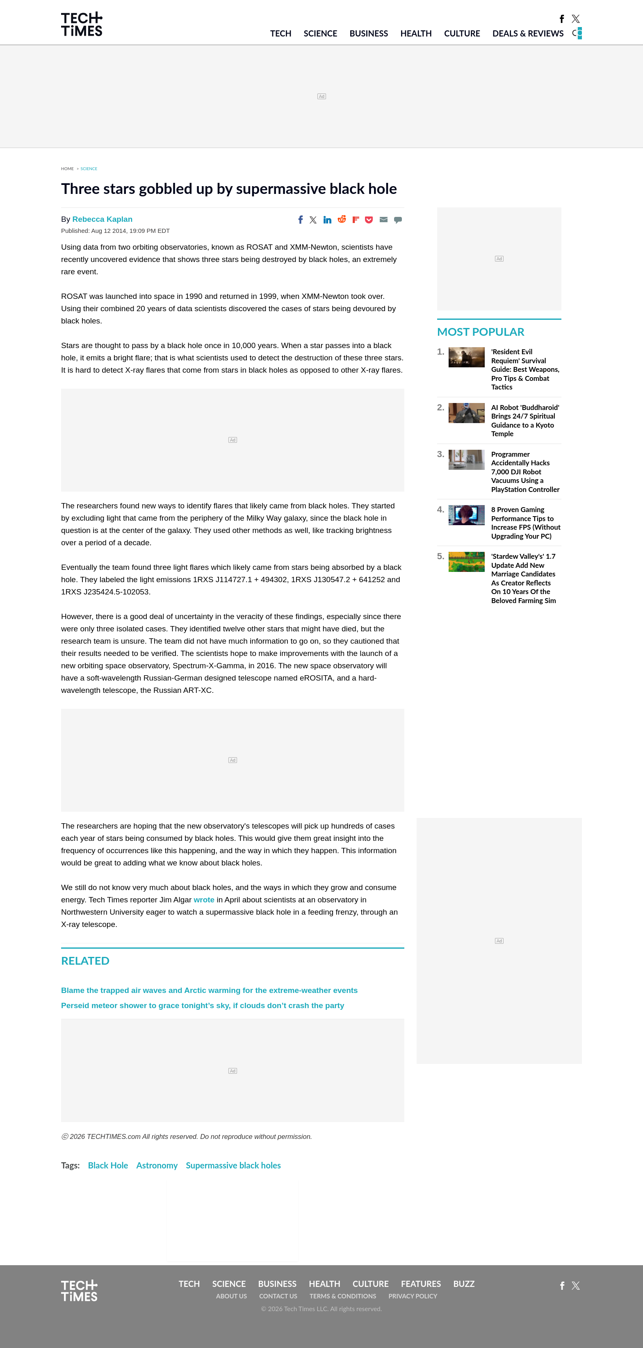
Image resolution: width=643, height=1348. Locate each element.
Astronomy (157, 1165)
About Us (231, 1296)
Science (320, 33)
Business (369, 33)
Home (67, 168)
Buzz (463, 1284)
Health (416, 33)
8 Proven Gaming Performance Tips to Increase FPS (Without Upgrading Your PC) (526, 522)
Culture (462, 33)
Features (421, 1284)
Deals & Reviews (528, 33)
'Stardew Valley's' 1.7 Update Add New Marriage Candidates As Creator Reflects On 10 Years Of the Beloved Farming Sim (523, 578)
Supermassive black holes (233, 1165)
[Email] (383, 219)
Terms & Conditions (343, 1296)
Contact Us (278, 1296)
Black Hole (108, 1165)
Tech (281, 33)
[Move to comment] (397, 219)
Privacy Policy (412, 1296)
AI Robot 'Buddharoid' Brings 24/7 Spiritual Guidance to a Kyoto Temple (525, 420)
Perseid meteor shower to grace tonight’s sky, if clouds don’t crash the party (202, 1005)
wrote (204, 899)
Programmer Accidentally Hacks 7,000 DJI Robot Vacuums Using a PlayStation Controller (525, 472)
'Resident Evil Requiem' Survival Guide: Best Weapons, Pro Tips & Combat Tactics (525, 369)
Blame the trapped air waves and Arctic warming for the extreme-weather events (209, 990)
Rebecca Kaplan (102, 219)
